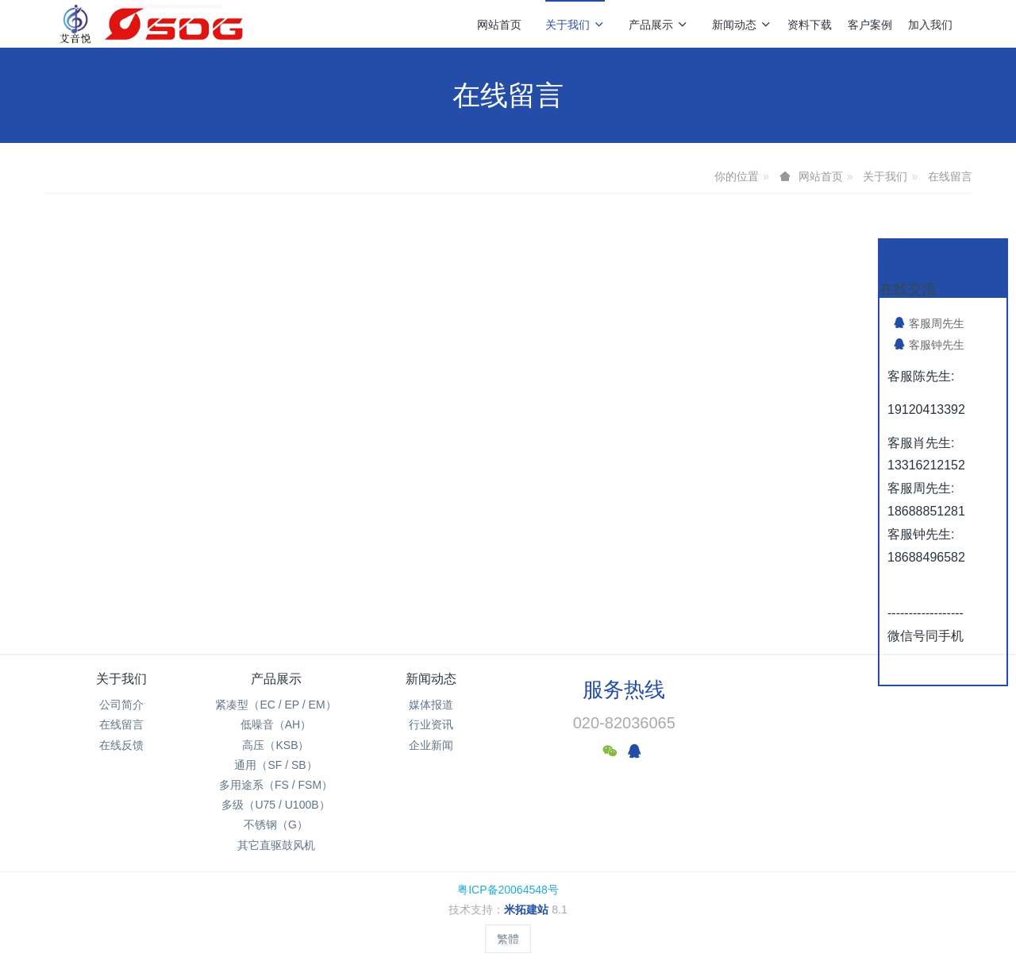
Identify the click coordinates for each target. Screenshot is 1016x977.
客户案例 (870, 24)
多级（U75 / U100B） (275, 804)
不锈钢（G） (276, 824)
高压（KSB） (275, 745)
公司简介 (121, 704)
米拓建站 (528, 909)
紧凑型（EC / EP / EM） (275, 704)
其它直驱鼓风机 (276, 845)
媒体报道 (431, 704)
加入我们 (930, 24)
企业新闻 (431, 745)
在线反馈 (121, 745)
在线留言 (950, 176)
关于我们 (575, 24)
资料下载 (809, 24)
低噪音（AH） (276, 724)
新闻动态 (742, 24)
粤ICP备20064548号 (508, 889)
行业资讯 (431, 724)
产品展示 (658, 24)
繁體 (508, 939)
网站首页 (499, 24)
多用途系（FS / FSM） (276, 784)
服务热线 (624, 689)
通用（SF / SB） (275, 765)
